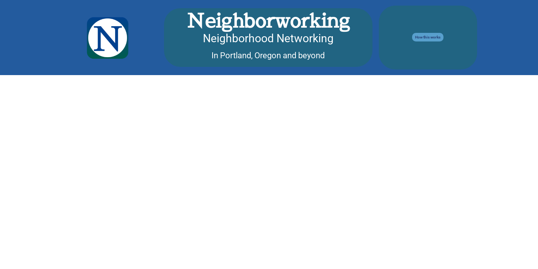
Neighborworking (268, 20)
